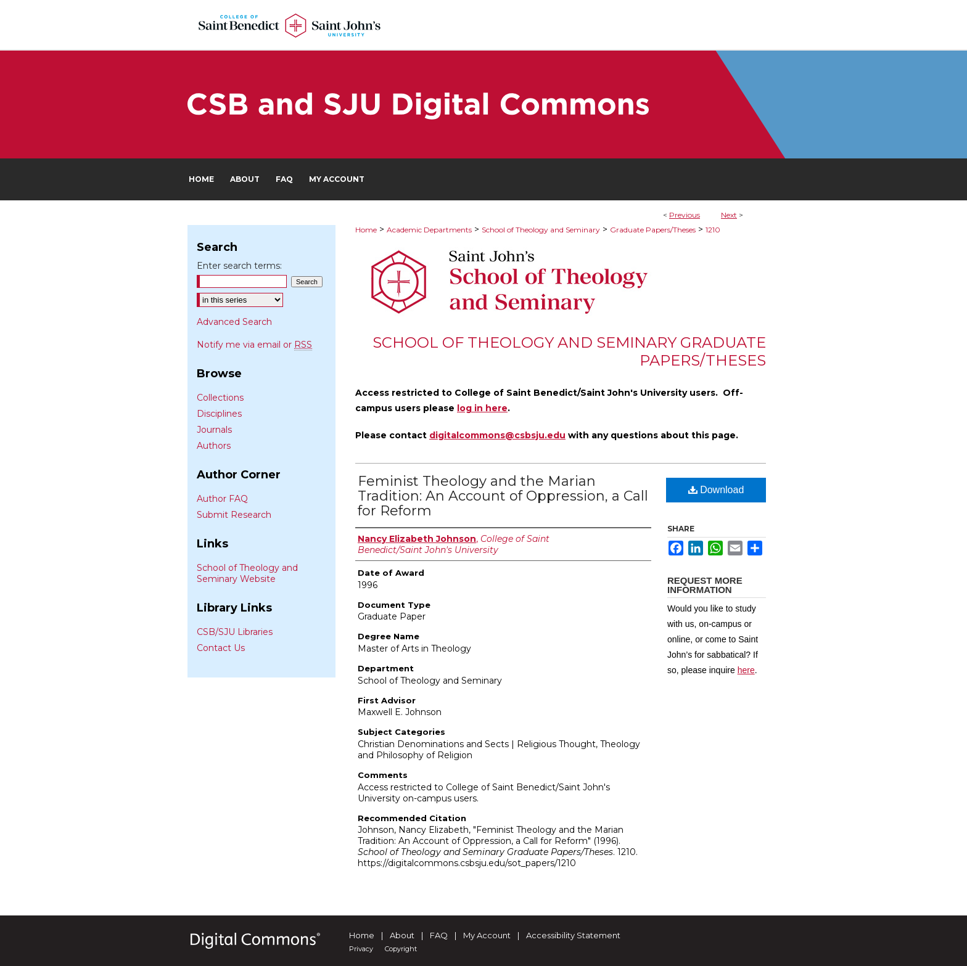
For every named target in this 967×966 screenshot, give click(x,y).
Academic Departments (429, 229)
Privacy (361, 948)
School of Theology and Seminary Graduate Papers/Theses (569, 351)
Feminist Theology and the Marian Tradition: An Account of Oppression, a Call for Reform (503, 496)
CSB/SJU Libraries (235, 631)
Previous (684, 214)
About (402, 935)
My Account (487, 935)
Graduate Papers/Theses (653, 229)
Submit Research (234, 514)
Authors (214, 445)
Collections (220, 397)
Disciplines (219, 413)
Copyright (401, 948)
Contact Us (221, 647)
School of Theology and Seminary (541, 229)
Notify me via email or (254, 344)
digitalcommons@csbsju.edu (497, 435)
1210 (713, 229)
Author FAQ (222, 498)
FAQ (439, 935)
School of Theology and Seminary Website (247, 573)
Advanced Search (234, 321)
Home (366, 229)
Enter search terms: (239, 265)
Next (729, 214)
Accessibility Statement (573, 935)
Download (716, 490)
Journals (214, 429)
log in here (482, 408)
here (746, 670)
